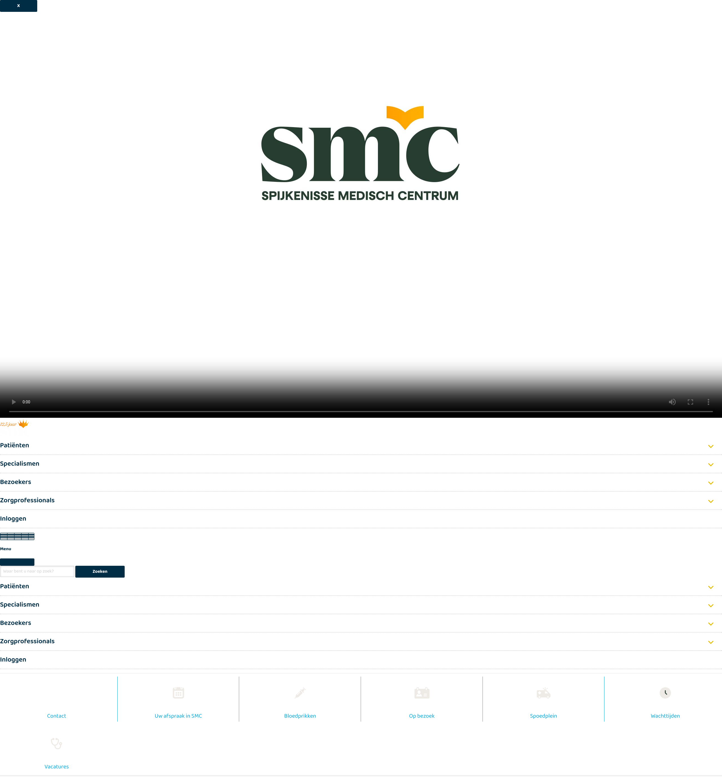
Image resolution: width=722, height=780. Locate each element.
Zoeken (100, 571)
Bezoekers (15, 482)
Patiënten (14, 445)
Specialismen (19, 463)
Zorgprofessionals (27, 500)
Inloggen (13, 518)
